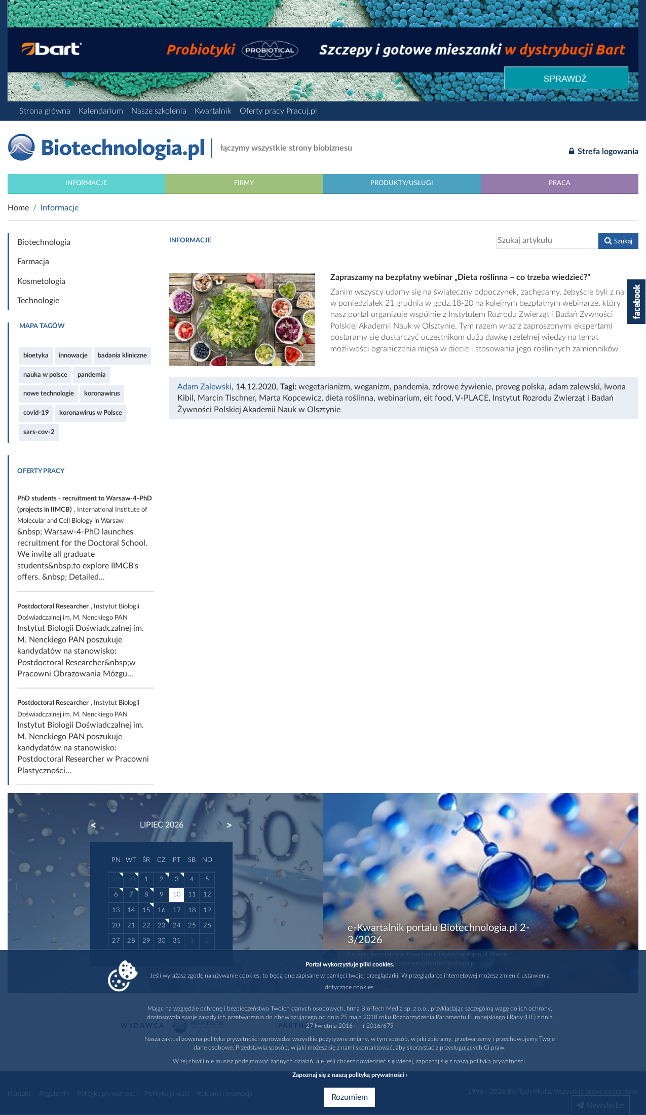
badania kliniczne (122, 355)
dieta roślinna (349, 398)
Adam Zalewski (204, 387)
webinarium (398, 398)
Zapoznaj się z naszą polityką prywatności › (349, 1075)
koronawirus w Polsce (90, 413)
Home (18, 208)
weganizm (372, 387)
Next (224, 825)
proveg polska (520, 387)
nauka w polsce (45, 375)
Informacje (86, 183)
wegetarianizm (324, 387)
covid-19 (36, 413)
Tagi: (289, 387)
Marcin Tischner (226, 398)
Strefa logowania (603, 151)
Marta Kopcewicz (290, 398)
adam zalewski (574, 387)
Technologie (38, 301)
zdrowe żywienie (461, 387)
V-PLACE (471, 398)
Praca (560, 183)
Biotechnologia (43, 242)
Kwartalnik (213, 111)
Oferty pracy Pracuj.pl (278, 111)
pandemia (92, 375)
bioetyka (36, 355)
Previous (98, 825)
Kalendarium (101, 111)
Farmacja (33, 262)
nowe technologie (48, 393)
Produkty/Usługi (401, 183)
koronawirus (102, 393)
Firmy (244, 183)
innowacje (73, 355)
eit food (437, 398)
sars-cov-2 (39, 432)
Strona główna (44, 111)
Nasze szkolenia (158, 111)
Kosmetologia (41, 281)
